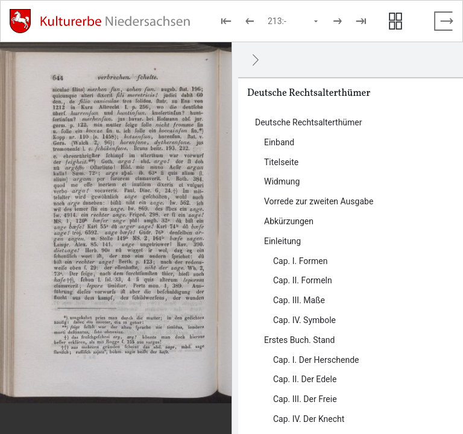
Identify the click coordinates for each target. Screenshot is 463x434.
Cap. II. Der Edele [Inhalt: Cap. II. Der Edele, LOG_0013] (304, 379)
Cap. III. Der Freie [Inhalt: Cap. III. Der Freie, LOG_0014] (305, 399)
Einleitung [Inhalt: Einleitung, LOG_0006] (282, 241)
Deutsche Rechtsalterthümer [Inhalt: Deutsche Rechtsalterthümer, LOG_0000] (308, 122)
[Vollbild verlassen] (443, 21)
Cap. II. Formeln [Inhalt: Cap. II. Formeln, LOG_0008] (302, 280)
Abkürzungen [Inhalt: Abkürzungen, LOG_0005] (288, 221)
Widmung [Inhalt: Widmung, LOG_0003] (282, 181)
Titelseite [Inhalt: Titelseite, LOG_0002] (281, 162)
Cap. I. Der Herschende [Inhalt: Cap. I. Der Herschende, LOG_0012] (316, 360)
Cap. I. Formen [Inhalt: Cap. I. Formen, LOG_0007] (300, 261)
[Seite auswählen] (293, 21)
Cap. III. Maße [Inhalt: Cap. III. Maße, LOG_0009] (299, 300)
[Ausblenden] (255, 59)
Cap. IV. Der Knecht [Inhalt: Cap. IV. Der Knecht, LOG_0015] (308, 419)
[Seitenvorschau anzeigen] (395, 21)
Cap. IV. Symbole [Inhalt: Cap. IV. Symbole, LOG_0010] (304, 320)
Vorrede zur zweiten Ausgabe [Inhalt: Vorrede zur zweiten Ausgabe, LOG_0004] (318, 201)
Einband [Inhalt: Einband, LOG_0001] (279, 142)
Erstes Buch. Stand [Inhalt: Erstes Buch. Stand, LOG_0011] (299, 340)
